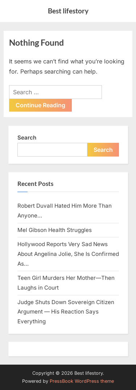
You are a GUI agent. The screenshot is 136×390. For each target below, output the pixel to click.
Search (26, 137)
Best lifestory (68, 11)
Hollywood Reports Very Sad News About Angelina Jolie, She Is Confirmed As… (68, 254)
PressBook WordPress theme (82, 381)
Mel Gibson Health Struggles (54, 230)
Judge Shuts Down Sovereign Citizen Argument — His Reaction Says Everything (65, 312)
